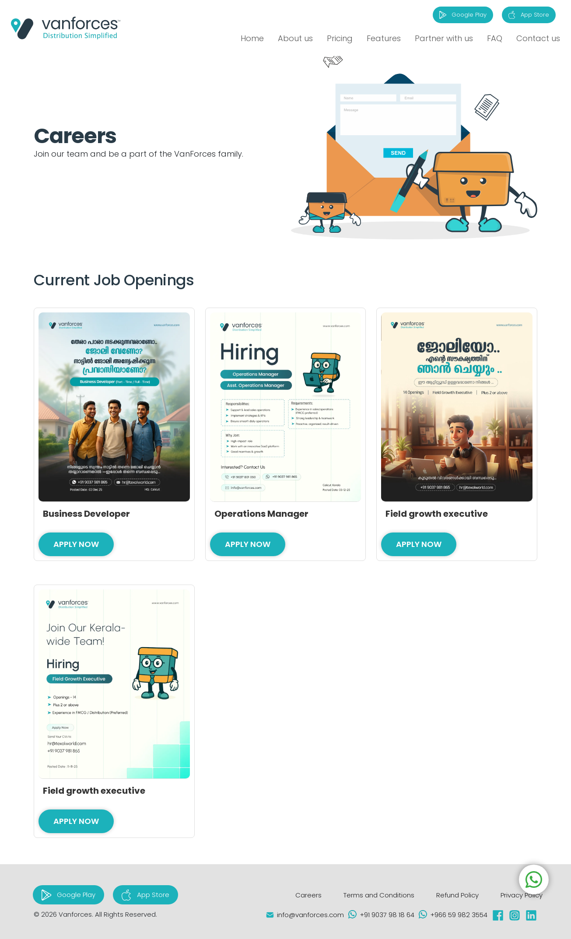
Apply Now (76, 544)
